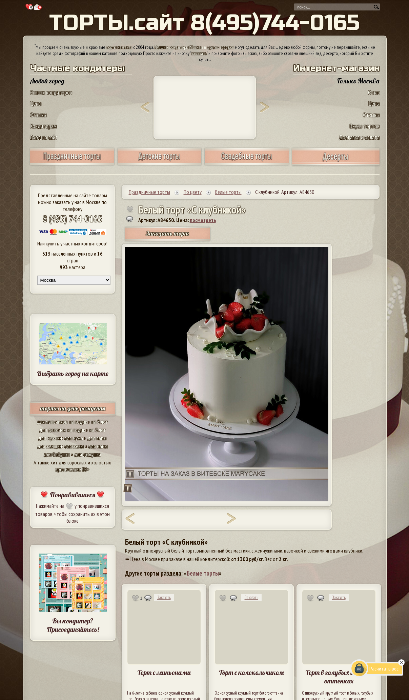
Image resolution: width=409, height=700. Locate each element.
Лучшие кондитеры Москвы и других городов (194, 47)
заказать (198, 53)
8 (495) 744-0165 (72, 218)
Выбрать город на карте (72, 373)
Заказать (164, 597)
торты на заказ (119, 47)
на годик (78, 421)
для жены (74, 446)
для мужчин (50, 438)
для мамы (98, 446)
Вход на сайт (44, 137)
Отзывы (38, 115)
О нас (374, 92)
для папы (96, 438)
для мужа (73, 438)
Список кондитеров (51, 92)
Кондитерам (43, 126)
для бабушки (57, 454)
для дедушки (87, 454)
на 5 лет (99, 421)
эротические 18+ (72, 469)
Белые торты (203, 573)
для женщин (49, 446)
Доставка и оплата (359, 137)
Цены (35, 103)
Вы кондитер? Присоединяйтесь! (73, 625)
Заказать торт (167, 233)
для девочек (52, 429)
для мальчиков (52, 421)
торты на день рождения (72, 408)
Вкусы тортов (365, 126)
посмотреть (203, 220)
